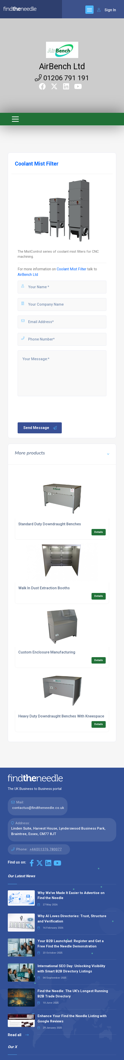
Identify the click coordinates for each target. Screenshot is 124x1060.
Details (98, 532)
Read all (18, 1035)
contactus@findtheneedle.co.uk (38, 808)
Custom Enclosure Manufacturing (46, 652)
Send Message (40, 428)
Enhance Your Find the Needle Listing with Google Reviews (72, 1018)
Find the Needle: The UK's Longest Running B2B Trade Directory (73, 993)
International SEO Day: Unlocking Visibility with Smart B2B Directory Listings (71, 968)
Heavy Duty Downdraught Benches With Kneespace (61, 716)
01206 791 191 (62, 78)
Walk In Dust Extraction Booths (44, 588)
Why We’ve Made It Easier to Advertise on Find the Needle (71, 895)
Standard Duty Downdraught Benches (49, 524)
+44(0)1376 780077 (46, 849)
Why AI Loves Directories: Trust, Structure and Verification (72, 918)
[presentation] (51, 409)
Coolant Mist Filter (71, 269)
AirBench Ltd (62, 66)
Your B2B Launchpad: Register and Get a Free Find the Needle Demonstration (71, 943)
